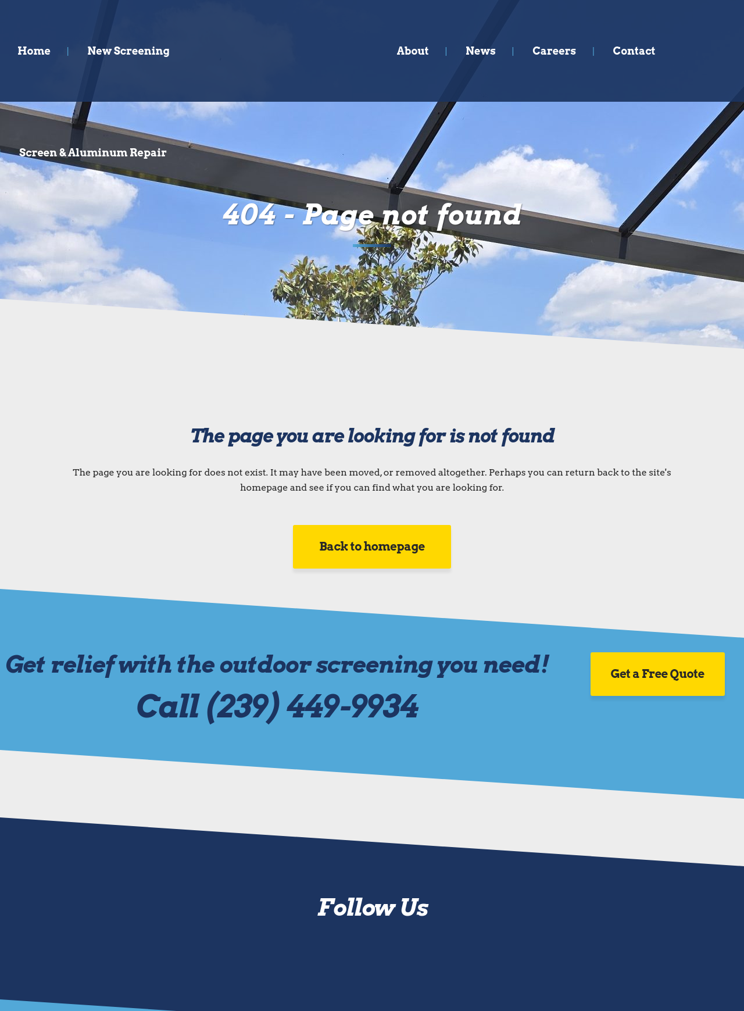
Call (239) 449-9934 (277, 706)
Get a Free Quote (657, 674)
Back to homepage (372, 546)
